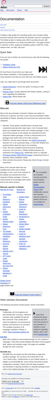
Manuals (2, 27)
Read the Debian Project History (28, 295)
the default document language (15, 383)
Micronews (10, 10)
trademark (16, 396)
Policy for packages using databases (24, 246)
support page (43, 334)
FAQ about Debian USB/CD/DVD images (17, 155)
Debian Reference (9, 87)
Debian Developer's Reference (23, 204)
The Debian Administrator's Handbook (8, 233)
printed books (38, 204)
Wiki (26, 10)
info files (3, 337)
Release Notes (8, 92)
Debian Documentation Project (38, 187)
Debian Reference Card (6, 226)
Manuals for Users (6, 190)
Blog (2, 10)
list (40, 160)
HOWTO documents (38, 140)
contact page (9, 387)
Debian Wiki (7, 97)
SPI (15, 394)
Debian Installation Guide (6, 214)
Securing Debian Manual (6, 246)
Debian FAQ (19, 153)
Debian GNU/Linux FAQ (11, 67)
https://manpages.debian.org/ (18, 332)
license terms (29, 394)
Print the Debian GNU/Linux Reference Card (27, 103)
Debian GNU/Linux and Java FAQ (8, 263)
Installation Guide (9, 65)
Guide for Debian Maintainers (23, 211)
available (37, 387)
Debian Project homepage (15, 373)
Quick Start (3, 25)
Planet (19, 10)
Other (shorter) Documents (7, 30)
